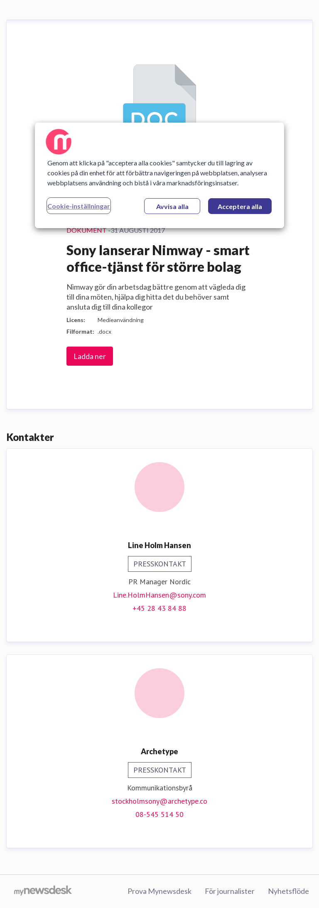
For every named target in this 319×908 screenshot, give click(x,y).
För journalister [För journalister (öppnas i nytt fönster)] (230, 891)
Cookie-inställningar (78, 206)
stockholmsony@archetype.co (159, 801)
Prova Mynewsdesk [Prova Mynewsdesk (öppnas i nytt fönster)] (159, 891)
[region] (159, 175)
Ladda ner (90, 356)
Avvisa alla (172, 206)
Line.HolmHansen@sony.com (159, 595)
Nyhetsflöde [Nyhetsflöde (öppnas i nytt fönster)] (288, 891)
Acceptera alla (240, 206)
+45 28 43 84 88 (159, 608)
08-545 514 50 (159, 814)
